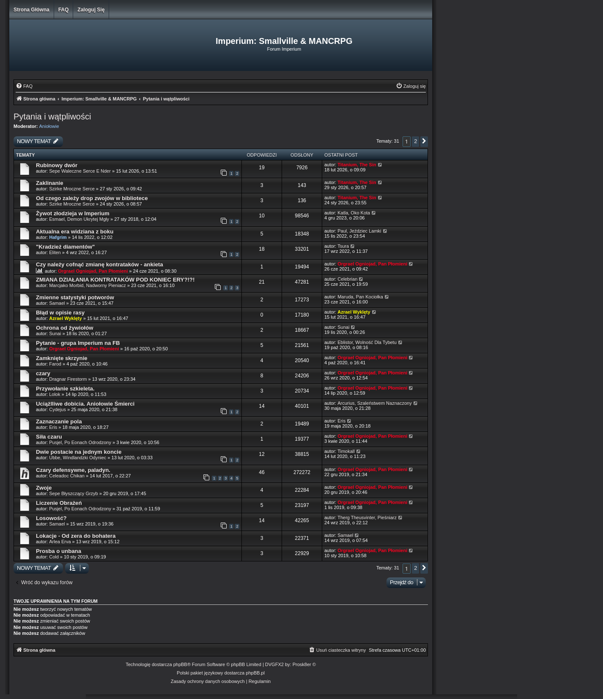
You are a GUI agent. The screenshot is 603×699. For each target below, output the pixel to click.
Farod (55, 363)
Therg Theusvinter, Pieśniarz (367, 517)
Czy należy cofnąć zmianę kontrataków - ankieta (99, 264)
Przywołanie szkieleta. (65, 388)
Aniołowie (49, 126)
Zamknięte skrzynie (62, 358)
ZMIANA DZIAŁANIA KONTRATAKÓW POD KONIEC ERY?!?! (115, 279)
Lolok (54, 394)
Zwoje (44, 488)
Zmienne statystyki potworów (75, 297)
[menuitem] (24, 86)
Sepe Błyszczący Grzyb (73, 493)
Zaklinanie (49, 183)
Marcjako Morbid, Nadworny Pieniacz (87, 285)
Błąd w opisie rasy (60, 312)
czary (43, 373)
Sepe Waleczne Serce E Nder (80, 170)
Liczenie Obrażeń (59, 503)
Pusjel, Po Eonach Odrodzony (80, 442)
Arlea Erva (60, 541)
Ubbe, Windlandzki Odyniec (77, 457)
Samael (57, 303)
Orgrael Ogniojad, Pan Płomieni (93, 271)
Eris (53, 427)
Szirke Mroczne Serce (72, 188)
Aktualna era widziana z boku (74, 231)
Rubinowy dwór (56, 165)
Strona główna (31, 10)
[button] (424, 141)
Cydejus (57, 409)
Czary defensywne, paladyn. (73, 470)
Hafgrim (58, 237)
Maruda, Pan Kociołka (360, 296)
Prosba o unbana (58, 551)
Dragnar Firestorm (68, 379)
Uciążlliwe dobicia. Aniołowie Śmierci (85, 404)
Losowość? (51, 518)
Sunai (55, 333)
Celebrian (347, 279)
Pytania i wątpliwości (52, 116)
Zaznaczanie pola (59, 421)
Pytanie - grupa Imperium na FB (78, 343)
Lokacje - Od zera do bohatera (75, 536)
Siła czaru (49, 436)
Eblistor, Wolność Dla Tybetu (367, 342)
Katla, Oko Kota (353, 212)
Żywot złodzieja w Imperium (73, 213)
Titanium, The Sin (356, 164)
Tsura (343, 246)
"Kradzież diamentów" (65, 247)
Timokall (346, 451)
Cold (54, 556)
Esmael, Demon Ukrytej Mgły (79, 219)
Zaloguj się (90, 10)
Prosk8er (302, 664)
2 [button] (415, 141)
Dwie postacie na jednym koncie (78, 452)
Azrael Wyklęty (65, 318)
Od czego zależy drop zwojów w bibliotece (92, 198)
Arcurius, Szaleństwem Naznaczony (374, 403)
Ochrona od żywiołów (64, 328)
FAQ (63, 10)
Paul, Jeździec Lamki (359, 230)
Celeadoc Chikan (67, 475)
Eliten (55, 252)
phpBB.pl (255, 672)
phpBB (180, 664)
